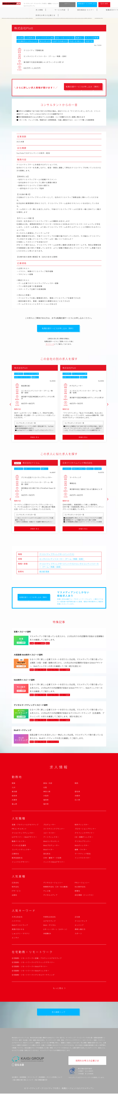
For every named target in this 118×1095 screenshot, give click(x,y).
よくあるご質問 (83, 10)
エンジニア (79, 926)
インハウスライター (83, 858)
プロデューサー (49, 825)
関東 (47, 572)
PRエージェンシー (82, 883)
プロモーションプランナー (85, 829)
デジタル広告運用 (19, 846)
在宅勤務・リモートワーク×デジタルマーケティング (33, 975)
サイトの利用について (54, 1078)
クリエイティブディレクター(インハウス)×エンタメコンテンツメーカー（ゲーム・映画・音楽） (69, 566)
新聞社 (77, 891)
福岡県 (46, 800)
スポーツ (78, 934)
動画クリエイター (19, 842)
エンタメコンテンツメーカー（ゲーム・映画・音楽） (62, 559)
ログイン (67, 3)
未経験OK (47, 934)
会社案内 (15, 1078)
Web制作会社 (80, 887)
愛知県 (77, 792)
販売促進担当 (17, 858)
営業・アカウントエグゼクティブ (25, 825)
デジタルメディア (50, 895)
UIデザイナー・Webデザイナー (24, 837)
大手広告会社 (17, 917)
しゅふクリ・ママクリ (21, 934)
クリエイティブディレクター (23, 833)
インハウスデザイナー (21, 862)
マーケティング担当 (83, 854)
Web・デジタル (49, 926)
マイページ (50, 345)
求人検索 (105, 3)
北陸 (45, 788)
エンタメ (15, 938)
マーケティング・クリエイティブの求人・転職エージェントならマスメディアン (60, 1089)
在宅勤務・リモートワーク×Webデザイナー (30, 967)
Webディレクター (82, 846)
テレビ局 (46, 891)
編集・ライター (81, 850)
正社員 (77, 917)
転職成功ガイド (65, 10)
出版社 (14, 895)
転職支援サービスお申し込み (87, 3)
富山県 (14, 804)
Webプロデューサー (51, 846)
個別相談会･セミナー (44, 10)
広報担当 (15, 854)
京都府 (77, 796)
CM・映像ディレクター (84, 837)
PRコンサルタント (19, 829)
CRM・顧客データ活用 (52, 858)
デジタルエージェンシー (53, 883)
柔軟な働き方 (80, 930)
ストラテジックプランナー (54, 829)
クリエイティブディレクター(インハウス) (56, 554)
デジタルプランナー (83, 842)
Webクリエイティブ (20, 926)
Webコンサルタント (51, 842)
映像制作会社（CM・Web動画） (56, 887)
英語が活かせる (18, 930)
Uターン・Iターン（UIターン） (55, 930)
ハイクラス (16, 921)
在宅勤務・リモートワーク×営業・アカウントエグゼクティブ (37, 959)
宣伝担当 (46, 854)
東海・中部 (47, 784)
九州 (13, 788)
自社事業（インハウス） (84, 895)
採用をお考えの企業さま (105, 10)
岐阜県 (14, 796)
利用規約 (42, 1078)
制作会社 (15, 887)
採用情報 (23, 1078)
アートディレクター (51, 837)
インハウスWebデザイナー (54, 862)
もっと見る (58, 988)
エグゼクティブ (49, 921)
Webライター (48, 850)
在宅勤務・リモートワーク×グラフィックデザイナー (33, 963)
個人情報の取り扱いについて (23, 1081)
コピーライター (49, 833)
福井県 (46, 804)
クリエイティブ (81, 921)
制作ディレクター (82, 825)
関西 (76, 784)
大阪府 (46, 796)
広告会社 (15, 883)
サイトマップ (32, 1078)
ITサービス (16, 891)
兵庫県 (14, 800)
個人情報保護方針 (41, 1081)
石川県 (77, 800)
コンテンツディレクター (21, 850)
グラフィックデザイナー (84, 833)
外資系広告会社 (49, 917)
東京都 (42, 572)
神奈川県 (46, 792)
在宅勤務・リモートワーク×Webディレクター (30, 971)
